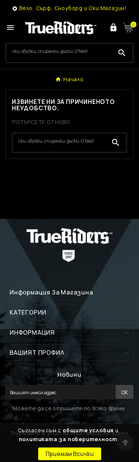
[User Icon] (113, 27)
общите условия (88, 430)
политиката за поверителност (68, 439)
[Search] (58, 51)
